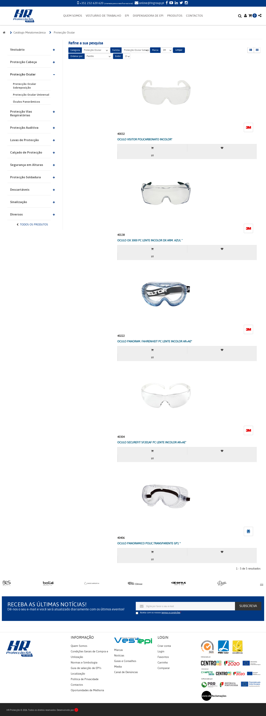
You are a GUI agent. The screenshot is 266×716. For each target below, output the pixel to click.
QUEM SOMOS (72, 16)
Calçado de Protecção (26, 152)
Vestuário (17, 50)
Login (161, 651)
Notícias (119, 655)
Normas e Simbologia (84, 663)
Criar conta (164, 646)
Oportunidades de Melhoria (87, 690)
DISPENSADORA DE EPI (148, 16)
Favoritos (163, 657)
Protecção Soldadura (25, 177)
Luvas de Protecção (24, 140)
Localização (78, 674)
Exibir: (118, 56)
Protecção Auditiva (24, 128)
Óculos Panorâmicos (26, 101)
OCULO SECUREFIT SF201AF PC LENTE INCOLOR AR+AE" (151, 442)
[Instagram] (186, 3)
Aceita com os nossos (160, 612)
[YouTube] (170, 3)
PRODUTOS (174, 16)
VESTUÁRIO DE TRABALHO (103, 16)
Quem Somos (79, 646)
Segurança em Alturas (26, 165)
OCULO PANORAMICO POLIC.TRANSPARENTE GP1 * (149, 543)
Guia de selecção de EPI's (86, 668)
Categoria (75, 50)
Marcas (118, 650)
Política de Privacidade (84, 679)
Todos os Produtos (34, 225)
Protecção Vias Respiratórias (21, 113)
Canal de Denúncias (126, 672)
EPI (127, 16)
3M (166, 50)
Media (118, 667)
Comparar (164, 668)
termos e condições (170, 612)
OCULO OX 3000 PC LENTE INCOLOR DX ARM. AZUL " (150, 240)
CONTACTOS (194, 16)
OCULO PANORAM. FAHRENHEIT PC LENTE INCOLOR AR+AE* (154, 341)
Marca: (155, 50)
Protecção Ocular (23, 74)
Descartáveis (19, 190)
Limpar (178, 50)
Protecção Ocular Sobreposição (24, 85)
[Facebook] (166, 3)
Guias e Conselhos (125, 661)
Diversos (16, 214)
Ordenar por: (76, 56)
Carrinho (163, 663)
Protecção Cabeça (23, 62)
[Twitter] (181, 3)
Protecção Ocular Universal (31, 94)
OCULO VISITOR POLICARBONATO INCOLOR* (144, 139)
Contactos (77, 685)
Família (116, 50)
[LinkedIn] (176, 3)
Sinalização (18, 202)
